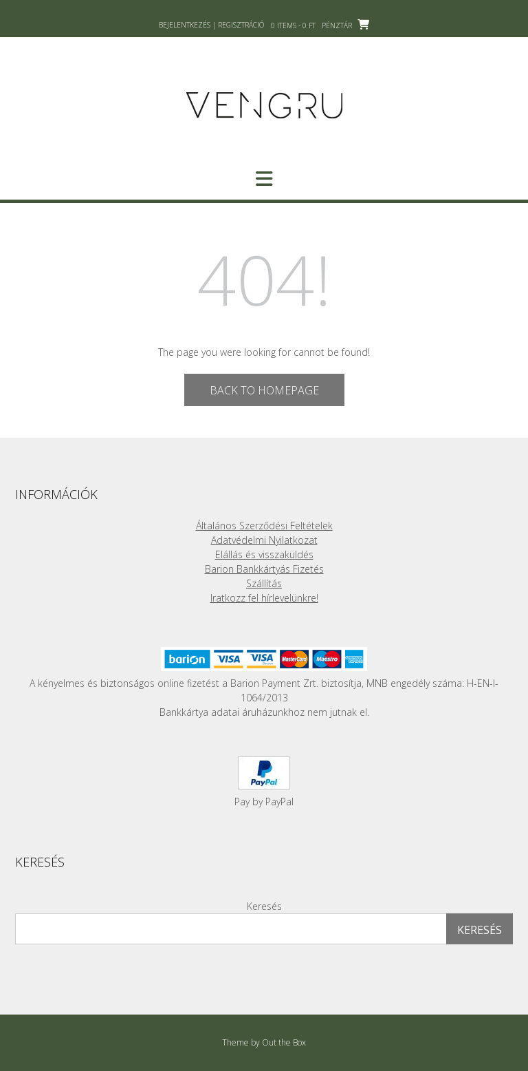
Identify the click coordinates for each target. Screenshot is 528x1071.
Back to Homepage (264, 390)
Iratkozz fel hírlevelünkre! (264, 597)
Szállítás (264, 583)
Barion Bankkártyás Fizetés (264, 568)
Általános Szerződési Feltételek (264, 525)
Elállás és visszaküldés (264, 554)
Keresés (264, 906)
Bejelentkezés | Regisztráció (211, 25)
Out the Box (284, 1042)
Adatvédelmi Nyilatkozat (264, 540)
